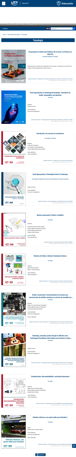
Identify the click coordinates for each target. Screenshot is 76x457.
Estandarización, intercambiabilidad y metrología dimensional (50, 376)
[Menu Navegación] (5, 28)
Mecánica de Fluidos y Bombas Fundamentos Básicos (50, 256)
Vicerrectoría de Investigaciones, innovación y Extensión (56, 179)
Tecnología (24, 34)
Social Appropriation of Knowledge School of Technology (50, 174)
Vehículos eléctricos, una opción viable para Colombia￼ (50, 417)
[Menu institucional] (3, 3)
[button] (2, 17)
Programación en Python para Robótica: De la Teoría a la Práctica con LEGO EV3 (50, 53)
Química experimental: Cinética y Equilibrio (50, 215)
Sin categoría (48, 138)
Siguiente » (42, 454)
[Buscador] (74, 28)
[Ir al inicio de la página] (74, 446)
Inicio (4, 34)
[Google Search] (62, 28)
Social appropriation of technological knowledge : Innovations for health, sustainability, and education (50, 93)
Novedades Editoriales (14, 34)
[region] (38, 17)
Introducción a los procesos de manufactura (50, 133)
